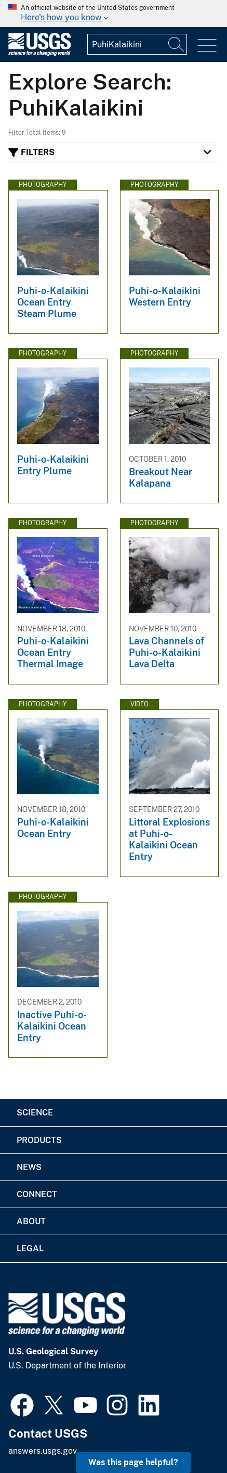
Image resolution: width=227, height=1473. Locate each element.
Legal (30, 1248)
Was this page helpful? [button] (133, 1462)
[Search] (176, 44)
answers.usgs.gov (42, 1451)
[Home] (39, 53)
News (29, 1167)
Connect (37, 1194)
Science (35, 1113)
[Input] (137, 44)
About (31, 1221)
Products (39, 1140)
